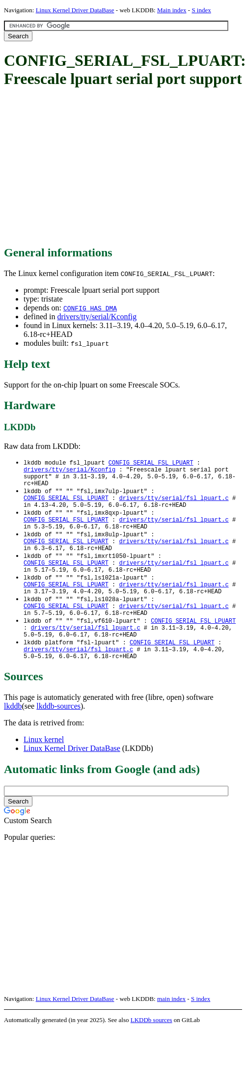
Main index (172, 10)
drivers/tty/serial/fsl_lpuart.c (173, 504)
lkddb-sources (58, 738)
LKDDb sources (151, 1052)
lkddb (13, 738)
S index (201, 10)
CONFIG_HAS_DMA (90, 308)
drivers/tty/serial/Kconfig (97, 316)
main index (171, 1031)
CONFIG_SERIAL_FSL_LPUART (151, 463)
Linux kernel (44, 772)
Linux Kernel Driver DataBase (75, 10)
